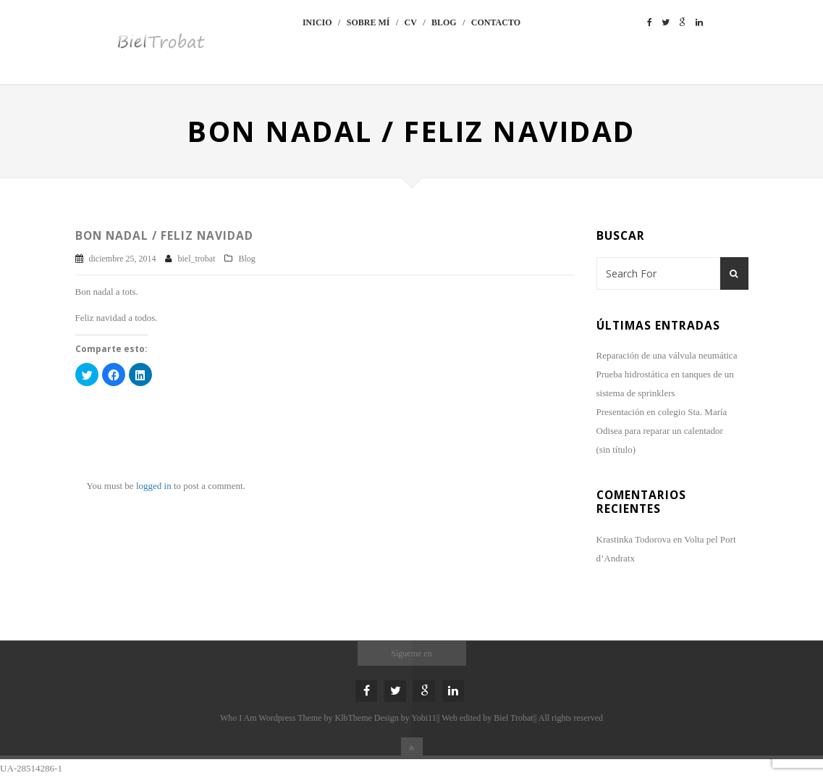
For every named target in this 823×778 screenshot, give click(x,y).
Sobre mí (368, 22)
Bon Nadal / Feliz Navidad (164, 235)
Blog (444, 22)
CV (411, 22)
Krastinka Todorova (633, 539)
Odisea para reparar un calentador (659, 430)
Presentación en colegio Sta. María (661, 411)
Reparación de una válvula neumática (668, 355)
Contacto (495, 22)
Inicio (317, 22)
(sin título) (616, 449)
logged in (154, 485)
